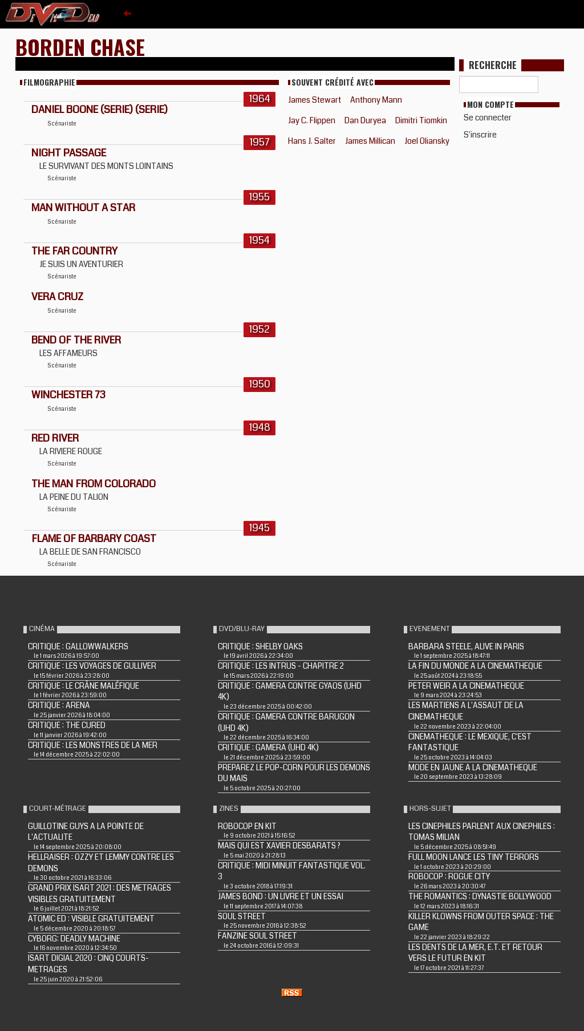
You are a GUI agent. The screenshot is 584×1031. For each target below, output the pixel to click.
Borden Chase (80, 46)
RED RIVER (55, 438)
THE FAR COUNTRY (74, 251)
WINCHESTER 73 (68, 394)
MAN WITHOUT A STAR (83, 207)
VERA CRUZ (57, 296)
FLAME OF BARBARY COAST (93, 538)
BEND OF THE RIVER (76, 340)
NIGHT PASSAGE (68, 152)
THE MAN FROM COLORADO (93, 483)
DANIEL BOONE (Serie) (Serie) (99, 109)
